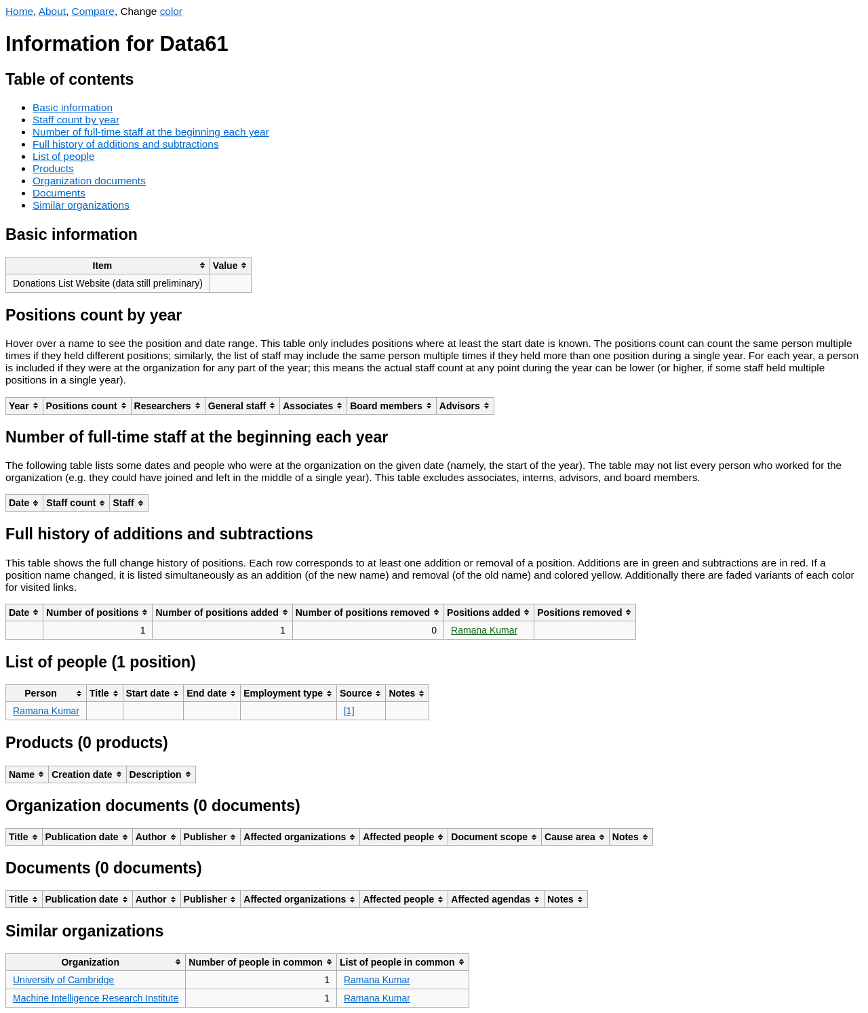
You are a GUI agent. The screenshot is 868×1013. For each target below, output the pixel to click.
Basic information (73, 107)
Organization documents (89, 180)
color (171, 11)
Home (19, 11)
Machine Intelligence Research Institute (95, 998)
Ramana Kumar (484, 630)
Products (53, 168)
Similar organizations (81, 205)
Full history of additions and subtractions (126, 144)
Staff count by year (76, 119)
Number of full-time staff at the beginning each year (151, 132)
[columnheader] (108, 265)
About (52, 11)
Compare (93, 11)
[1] (349, 710)
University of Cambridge (63, 979)
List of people (64, 156)
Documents (59, 193)
